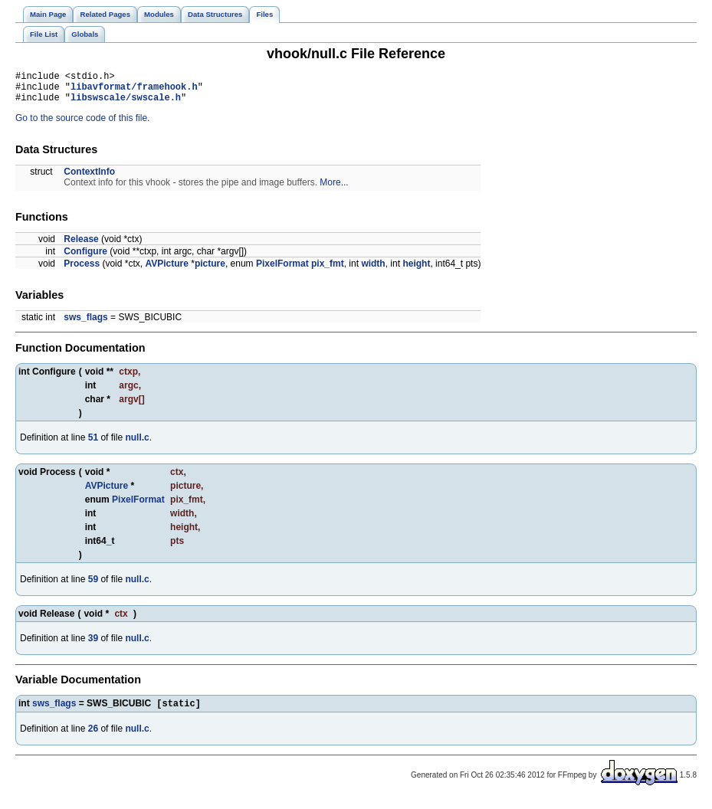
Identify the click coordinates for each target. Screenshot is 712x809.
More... (334, 189)
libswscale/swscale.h (126, 103)
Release (81, 246)
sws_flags (85, 324)
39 (93, 645)
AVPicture (166, 270)
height (416, 270)
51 (93, 444)
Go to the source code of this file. (82, 125)
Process (82, 270)
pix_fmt (327, 270)
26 (93, 737)
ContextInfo (89, 178)
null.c (137, 444)
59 (93, 586)
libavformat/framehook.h (134, 90)
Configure (85, 258)
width (373, 270)
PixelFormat (282, 270)
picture (210, 270)
